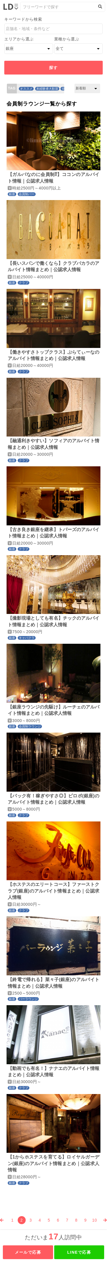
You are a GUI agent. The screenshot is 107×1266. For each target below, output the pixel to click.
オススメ (26, 88)
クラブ (23, 282)
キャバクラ (27, 637)
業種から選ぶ (66, 39)
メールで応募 (28, 1252)
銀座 (12, 194)
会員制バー (27, 194)
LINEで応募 (79, 1252)
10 (94, 1220)
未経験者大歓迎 (47, 88)
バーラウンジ (28, 999)
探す (53, 67)
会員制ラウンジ (30, 726)
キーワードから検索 (23, 19)
